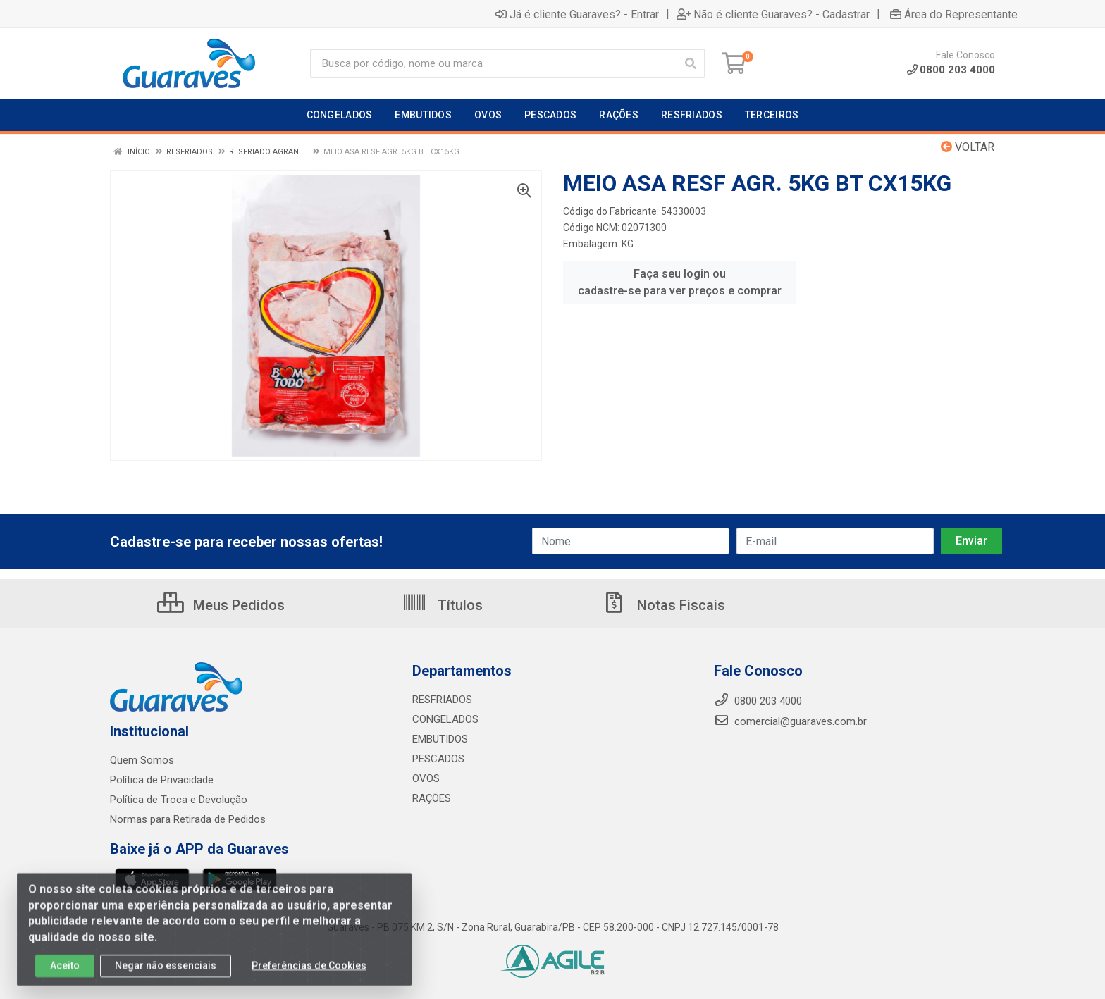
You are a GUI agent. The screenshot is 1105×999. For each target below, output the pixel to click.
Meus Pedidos (221, 605)
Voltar (967, 147)
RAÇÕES (431, 798)
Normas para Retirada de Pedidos (188, 819)
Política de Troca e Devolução (178, 799)
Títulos (442, 605)
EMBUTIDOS (440, 739)
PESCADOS (438, 758)
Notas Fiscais (663, 605)
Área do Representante (954, 14)
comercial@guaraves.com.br (790, 721)
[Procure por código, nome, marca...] (493, 63)
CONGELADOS (445, 719)
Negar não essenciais (165, 972)
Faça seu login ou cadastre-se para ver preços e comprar (680, 282)
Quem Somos (142, 760)
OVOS (426, 778)
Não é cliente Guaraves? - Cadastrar (773, 14)
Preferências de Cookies (309, 972)
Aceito (65, 972)
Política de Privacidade (162, 780)
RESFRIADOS (442, 699)
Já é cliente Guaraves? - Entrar (577, 14)
